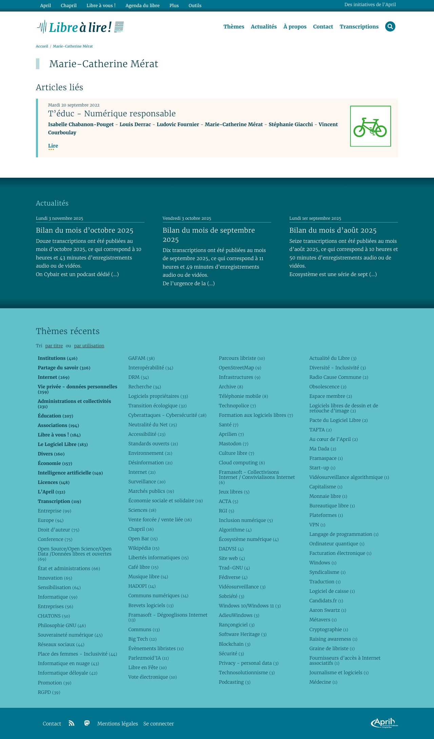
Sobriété (231, 596)
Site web (232, 558)
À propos (295, 26)
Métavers (322, 620)
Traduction (324, 582)
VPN (317, 525)
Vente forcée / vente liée (160, 520)
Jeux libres (234, 492)
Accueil (42, 46)
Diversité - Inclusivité (337, 368)
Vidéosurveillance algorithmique (349, 477)
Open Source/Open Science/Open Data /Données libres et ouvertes (75, 554)
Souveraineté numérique (70, 635)
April (45, 5)
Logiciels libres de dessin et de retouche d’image (343, 408)
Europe (50, 520)
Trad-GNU (234, 568)
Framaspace (326, 458)
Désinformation (150, 463)
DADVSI (231, 549)
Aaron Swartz (327, 610)
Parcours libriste (242, 358)
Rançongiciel (237, 625)
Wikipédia (143, 548)
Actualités (264, 26)
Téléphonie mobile (243, 396)
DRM (138, 377)
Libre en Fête (147, 667)
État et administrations (69, 568)
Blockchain (234, 644)
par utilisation (89, 346)
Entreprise (54, 511)
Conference (55, 539)
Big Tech (142, 639)
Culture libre (236, 453)
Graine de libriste (332, 648)
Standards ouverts (153, 444)
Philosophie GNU (62, 625)
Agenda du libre (142, 5)
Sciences (142, 510)
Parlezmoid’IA (148, 658)
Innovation (55, 578)
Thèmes (233, 26)
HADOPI (142, 586)
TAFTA (320, 430)
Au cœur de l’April (333, 439)
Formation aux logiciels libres (256, 415)
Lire (53, 146)
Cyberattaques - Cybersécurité (167, 415)
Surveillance (146, 482)
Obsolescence (327, 387)
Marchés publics (151, 491)
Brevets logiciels (151, 605)
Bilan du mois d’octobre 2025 (85, 230)
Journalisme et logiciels (339, 672)
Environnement (150, 453)
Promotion (54, 683)
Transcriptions (359, 26)
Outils (195, 5)
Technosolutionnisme (247, 672)
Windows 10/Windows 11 (250, 606)
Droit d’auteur (58, 530)
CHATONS (54, 616)
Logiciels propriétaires (158, 396)
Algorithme (235, 530)
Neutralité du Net (152, 425)
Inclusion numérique (246, 520)
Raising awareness (333, 639)
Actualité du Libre (332, 358)
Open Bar (143, 539)
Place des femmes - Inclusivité (77, 654)
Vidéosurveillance (242, 587)
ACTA (228, 501)
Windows (322, 563)
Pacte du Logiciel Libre (338, 420)
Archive (231, 387)
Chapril (141, 529)
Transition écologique (157, 406)
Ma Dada (322, 449)
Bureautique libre (332, 506)
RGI (226, 511)
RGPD (49, 692)
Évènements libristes (155, 648)
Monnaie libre (328, 496)
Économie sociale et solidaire (165, 501)
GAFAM (141, 358)
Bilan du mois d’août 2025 (333, 230)
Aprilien (231, 434)
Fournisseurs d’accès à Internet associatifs (344, 660)
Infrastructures (239, 377)
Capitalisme (325, 487)
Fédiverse (233, 577)
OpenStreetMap (240, 368)
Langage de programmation (343, 534)
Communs (144, 629)
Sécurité (231, 653)
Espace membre (330, 396)
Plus (174, 5)
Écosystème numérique (248, 539)
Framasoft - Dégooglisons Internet (167, 617)
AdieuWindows (239, 615)
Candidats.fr (326, 601)
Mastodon (233, 444)
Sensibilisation (59, 587)
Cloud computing (242, 463)
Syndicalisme (327, 572)
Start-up (322, 468)
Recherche (144, 387)
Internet (141, 472)
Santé (228, 425)
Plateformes (326, 515)
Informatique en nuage (68, 663)
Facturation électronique (340, 553)
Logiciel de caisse (332, 591)
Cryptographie (328, 629)
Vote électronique (152, 677)
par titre (54, 346)
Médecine (323, 682)
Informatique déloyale (67, 673)
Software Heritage (243, 634)
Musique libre (148, 576)
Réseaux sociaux (61, 644)
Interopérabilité (150, 368)
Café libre (143, 567)
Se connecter (158, 724)
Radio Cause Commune (338, 377)
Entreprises (55, 606)
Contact (323, 26)
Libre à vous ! (101, 5)
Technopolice (237, 406)
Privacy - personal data (248, 663)
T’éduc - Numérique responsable (112, 114)
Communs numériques (158, 595)
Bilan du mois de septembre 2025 (209, 235)
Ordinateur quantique (336, 544)
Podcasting (234, 682)
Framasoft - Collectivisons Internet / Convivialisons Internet (257, 477)
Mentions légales (117, 724)
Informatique (57, 597)
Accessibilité (146, 434)
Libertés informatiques (158, 558)
